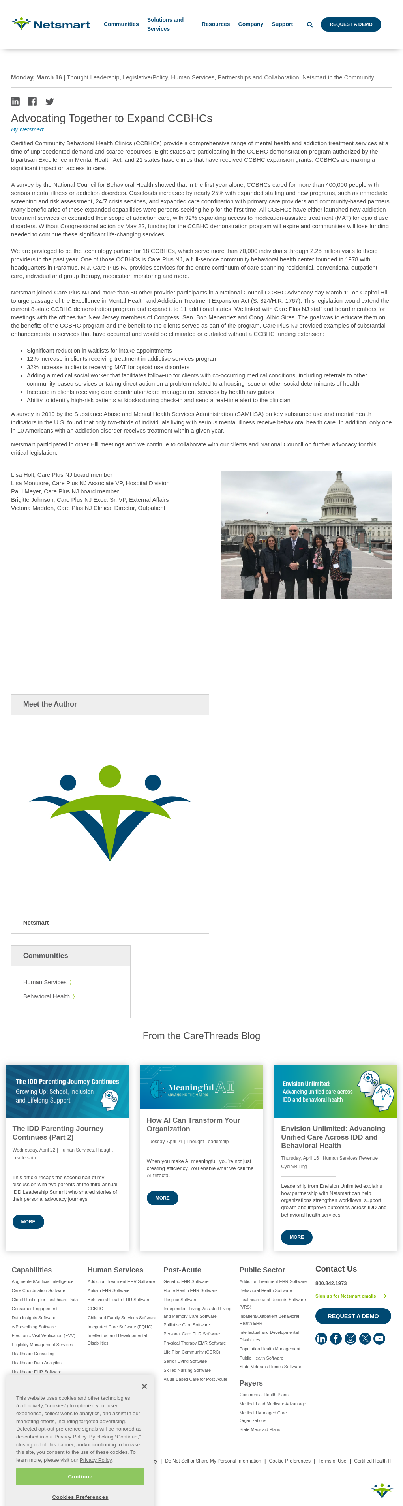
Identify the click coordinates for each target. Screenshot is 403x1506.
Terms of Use (333, 1461)
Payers (251, 1383)
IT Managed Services (32, 1390)
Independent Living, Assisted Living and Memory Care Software (197, 1312)
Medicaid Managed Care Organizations (263, 1416)
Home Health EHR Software (190, 1290)
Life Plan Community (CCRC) (191, 1352)
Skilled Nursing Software (187, 1370)
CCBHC (95, 1308)
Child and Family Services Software (122, 1317)
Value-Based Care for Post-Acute (195, 1379)
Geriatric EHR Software (185, 1281)
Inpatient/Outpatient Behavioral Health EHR (269, 1320)
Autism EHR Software (108, 1290)
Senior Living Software (185, 1361)
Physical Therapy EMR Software (194, 1343)
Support (282, 24)
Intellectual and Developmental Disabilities (117, 1339)
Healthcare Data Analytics (37, 1362)
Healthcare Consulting (33, 1353)
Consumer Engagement (35, 1308)
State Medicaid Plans (260, 1429)
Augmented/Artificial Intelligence (43, 1281)
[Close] (144, 1404)
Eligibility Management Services (42, 1344)
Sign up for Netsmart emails (345, 1296)
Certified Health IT (373, 1461)
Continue (80, 1495)
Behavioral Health (46, 996)
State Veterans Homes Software (271, 1366)
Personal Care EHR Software (191, 1334)
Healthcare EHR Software (37, 1371)
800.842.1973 (331, 1283)
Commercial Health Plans (264, 1394)
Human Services (45, 982)
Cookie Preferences (290, 1461)
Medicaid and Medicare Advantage (273, 1403)
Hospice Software (180, 1299)
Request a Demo (351, 24)
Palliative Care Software (186, 1324)
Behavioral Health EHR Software (119, 1299)
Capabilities (32, 1270)
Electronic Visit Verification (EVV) (43, 1335)
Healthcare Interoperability (37, 1380)
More (28, 1222)
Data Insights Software (34, 1317)
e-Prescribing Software (34, 1326)
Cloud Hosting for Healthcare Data (45, 1299)
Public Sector (262, 1270)
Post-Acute (182, 1270)
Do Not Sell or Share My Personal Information (213, 1461)
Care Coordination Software (39, 1290)
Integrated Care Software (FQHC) (120, 1326)
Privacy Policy (70, 1455)
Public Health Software (261, 1358)
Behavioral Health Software (266, 1290)
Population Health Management (270, 1349)
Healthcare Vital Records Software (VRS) (273, 1303)
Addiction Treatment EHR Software (121, 1281)
